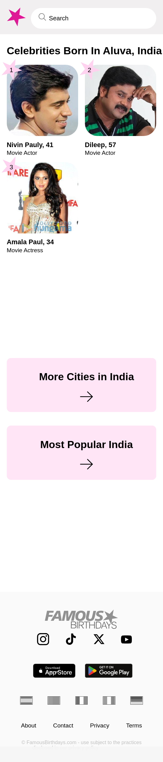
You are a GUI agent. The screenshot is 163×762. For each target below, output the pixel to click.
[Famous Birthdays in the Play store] (109, 671)
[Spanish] (26, 700)
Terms (134, 725)
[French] (81, 700)
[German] (136, 700)
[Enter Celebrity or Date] (93, 18)
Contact (63, 725)
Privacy (99, 725)
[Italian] (109, 700)
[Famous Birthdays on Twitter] (95, 639)
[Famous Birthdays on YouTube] (123, 639)
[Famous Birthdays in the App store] (54, 671)
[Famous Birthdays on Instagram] (38, 639)
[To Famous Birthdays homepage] (15, 17)
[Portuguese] (54, 700)
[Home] (82, 619)
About (28, 725)
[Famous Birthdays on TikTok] (66, 639)
